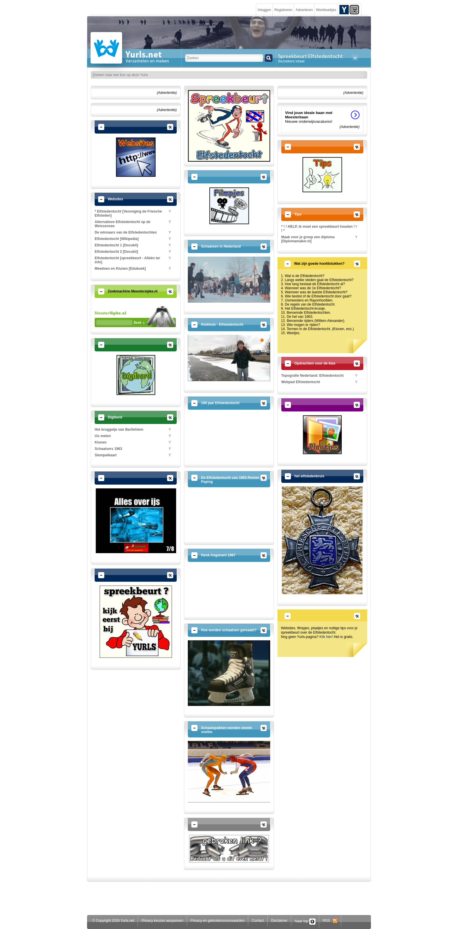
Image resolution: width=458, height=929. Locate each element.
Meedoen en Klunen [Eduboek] (120, 269)
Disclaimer (279, 921)
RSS (330, 921)
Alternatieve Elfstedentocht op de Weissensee (122, 224)
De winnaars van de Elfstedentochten (126, 232)
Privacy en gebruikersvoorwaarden (217, 921)
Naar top (305, 921)
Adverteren (304, 10)
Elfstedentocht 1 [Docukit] (116, 245)
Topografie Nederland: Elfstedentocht (312, 376)
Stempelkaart (106, 455)
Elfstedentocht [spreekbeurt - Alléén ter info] (127, 260)
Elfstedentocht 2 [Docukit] (116, 252)
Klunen (101, 442)
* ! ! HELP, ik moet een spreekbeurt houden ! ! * (318, 229)
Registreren (283, 10)
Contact (258, 921)
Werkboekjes (326, 10)
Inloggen (264, 10)
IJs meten (103, 436)
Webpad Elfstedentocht (300, 382)
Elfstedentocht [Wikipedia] (117, 239)
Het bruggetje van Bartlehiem (119, 429)
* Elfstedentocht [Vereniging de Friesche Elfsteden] (128, 213)
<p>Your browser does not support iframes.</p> (135, 316)
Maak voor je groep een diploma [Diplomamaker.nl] (308, 239)
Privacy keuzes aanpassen (162, 921)
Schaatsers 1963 (108, 449)
